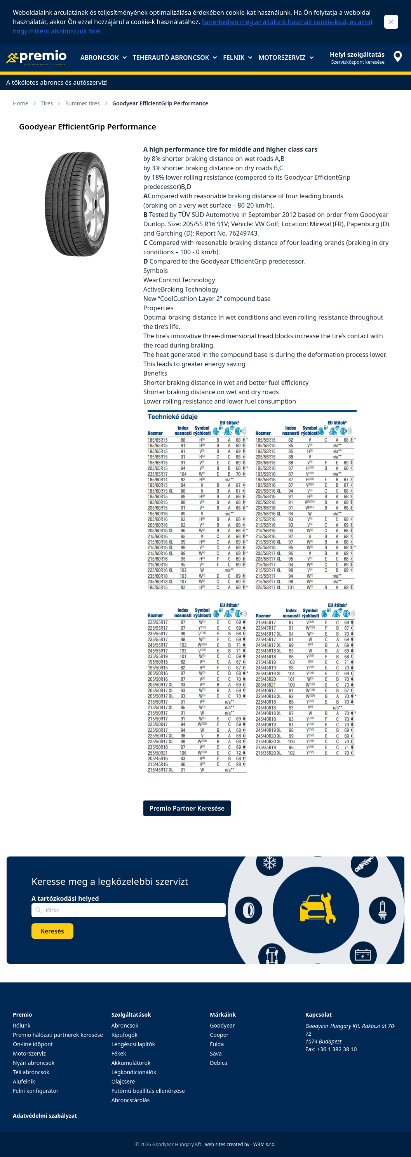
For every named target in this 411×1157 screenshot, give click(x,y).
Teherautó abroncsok (175, 57)
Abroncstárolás (130, 1100)
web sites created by (227, 1144)
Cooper (219, 1034)
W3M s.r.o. (264, 1144)
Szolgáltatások (131, 1014)
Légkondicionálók (134, 1072)
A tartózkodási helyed (65, 898)
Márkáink (223, 1014)
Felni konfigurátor (36, 1090)
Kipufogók (124, 1034)
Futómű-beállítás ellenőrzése (148, 1090)
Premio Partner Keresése (187, 808)
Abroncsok (103, 57)
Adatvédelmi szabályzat (45, 1115)
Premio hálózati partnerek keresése (58, 1034)
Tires (52, 103)
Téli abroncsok (31, 1072)
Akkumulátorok (131, 1062)
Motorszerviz (285, 57)
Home (25, 103)
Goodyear (222, 1025)
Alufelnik (24, 1081)
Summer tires (87, 103)
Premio (22, 1014)
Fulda (217, 1044)
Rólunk (22, 1025)
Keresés (52, 931)
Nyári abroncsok (33, 1062)
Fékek (118, 1053)
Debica (218, 1062)
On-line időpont (33, 1044)
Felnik (237, 57)
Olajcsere (123, 1081)
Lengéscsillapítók (133, 1044)
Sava (216, 1053)
